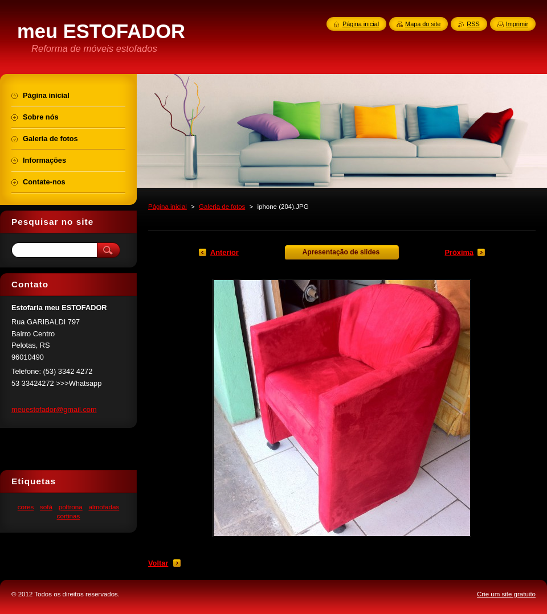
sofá (46, 506)
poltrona (71, 506)
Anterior (224, 252)
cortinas (68, 516)
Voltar (158, 563)
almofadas (103, 506)
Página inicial (167, 206)
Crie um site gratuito (506, 594)
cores (26, 506)
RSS (473, 23)
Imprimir (517, 23)
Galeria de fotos (222, 206)
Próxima (458, 252)
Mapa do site (422, 23)
